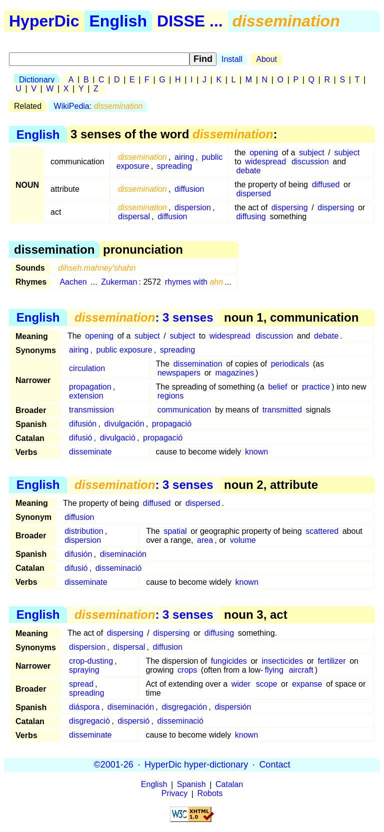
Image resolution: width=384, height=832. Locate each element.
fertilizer (332, 661)
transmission (91, 410)
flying (274, 670)
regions (171, 396)
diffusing (251, 216)
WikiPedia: (98, 106)
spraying (84, 670)
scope (267, 684)
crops (187, 670)
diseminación (123, 554)
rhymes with (194, 282)
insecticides (282, 661)
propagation (90, 387)
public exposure (124, 350)
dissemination (198, 364)
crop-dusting (91, 661)
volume (243, 540)
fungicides (229, 661)
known (256, 451)
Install (232, 59)
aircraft (301, 670)
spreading (174, 166)
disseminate (90, 451)
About (266, 59)
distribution (83, 531)
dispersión (232, 707)
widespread (265, 161)
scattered (322, 531)
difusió (80, 437)
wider (241, 684)
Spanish (191, 785)
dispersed (253, 193)
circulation (87, 368)
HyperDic (44, 21)
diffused (326, 184)
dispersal (134, 216)
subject (311, 152)
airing (184, 157)
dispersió (134, 721)
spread (81, 684)
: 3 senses (143, 317)
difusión (82, 423)
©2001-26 (114, 765)
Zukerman (119, 282)
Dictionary (36, 79)
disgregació (89, 721)
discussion (310, 161)
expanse (307, 684)
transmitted (282, 410)
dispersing (290, 207)
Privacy (175, 794)
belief (277, 387)
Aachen (73, 282)
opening (264, 152)
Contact (274, 765)
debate (248, 170)
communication (185, 410)
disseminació (119, 568)
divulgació (118, 437)
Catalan (229, 785)
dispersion (192, 207)
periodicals (290, 364)
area (205, 540)
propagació (172, 423)
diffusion (189, 189)
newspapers (179, 373)
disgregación (184, 707)
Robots (210, 794)
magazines (235, 373)
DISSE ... (190, 21)
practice (316, 387)
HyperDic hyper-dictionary (196, 765)
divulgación (124, 423)
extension (86, 396)
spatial (175, 531)
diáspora (84, 707)
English (119, 21)
